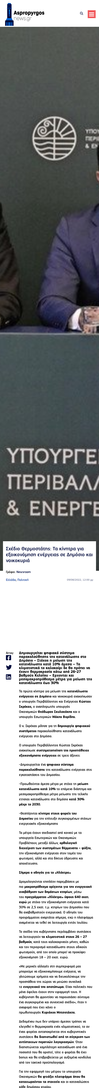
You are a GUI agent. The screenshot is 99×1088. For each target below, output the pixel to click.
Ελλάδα (11, 580)
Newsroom (23, 572)
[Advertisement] (49, 616)
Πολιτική (23, 580)
